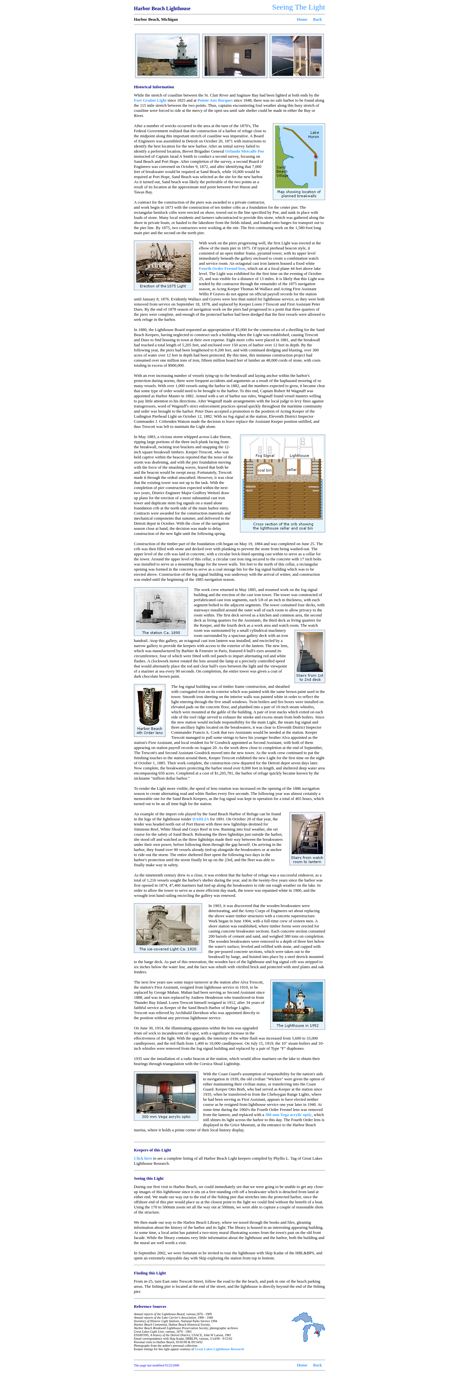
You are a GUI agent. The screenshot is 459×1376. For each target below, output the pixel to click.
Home (302, 19)
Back (317, 19)
